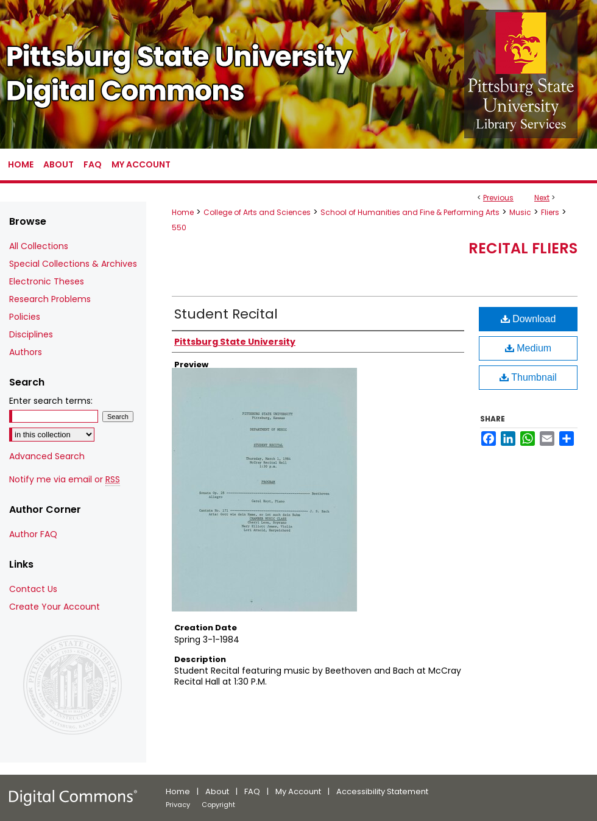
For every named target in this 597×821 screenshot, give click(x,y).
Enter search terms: (51, 401)
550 (179, 227)
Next (541, 197)
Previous (498, 197)
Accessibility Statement (382, 791)
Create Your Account (54, 607)
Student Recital (226, 314)
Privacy (178, 804)
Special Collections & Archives (73, 264)
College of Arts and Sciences (257, 212)
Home (183, 212)
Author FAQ (33, 534)
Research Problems (50, 299)
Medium (528, 348)
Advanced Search (47, 456)
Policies (24, 317)
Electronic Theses (46, 281)
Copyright (218, 804)
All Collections (38, 246)
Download (528, 319)
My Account (298, 791)
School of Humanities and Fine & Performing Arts (410, 212)
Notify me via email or (64, 479)
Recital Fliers (523, 248)
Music (520, 212)
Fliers (550, 212)
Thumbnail (528, 377)
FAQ (252, 791)
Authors (25, 352)
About (217, 791)
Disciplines (31, 334)
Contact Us (33, 589)
